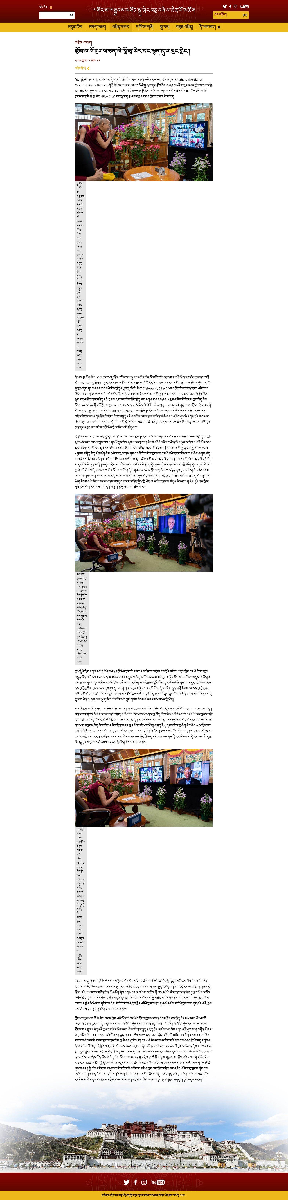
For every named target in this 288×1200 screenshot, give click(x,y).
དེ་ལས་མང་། (209, 27)
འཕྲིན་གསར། (120, 27)
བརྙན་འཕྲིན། (184, 27)
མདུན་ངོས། (75, 27)
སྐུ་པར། (164, 27)
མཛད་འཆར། (97, 27)
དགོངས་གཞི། (144, 27)
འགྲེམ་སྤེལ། (80, 68)
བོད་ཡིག (45, 7)
